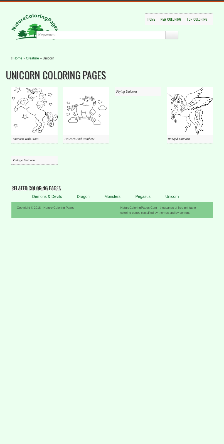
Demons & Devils (47, 196)
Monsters (112, 196)
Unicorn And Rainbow (80, 139)
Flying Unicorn (126, 91)
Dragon (83, 196)
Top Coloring (197, 19)
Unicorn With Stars (26, 139)
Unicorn (172, 196)
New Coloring (171, 19)
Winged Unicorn (179, 139)
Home (151, 19)
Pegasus (142, 196)
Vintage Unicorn (24, 160)
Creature (32, 58)
